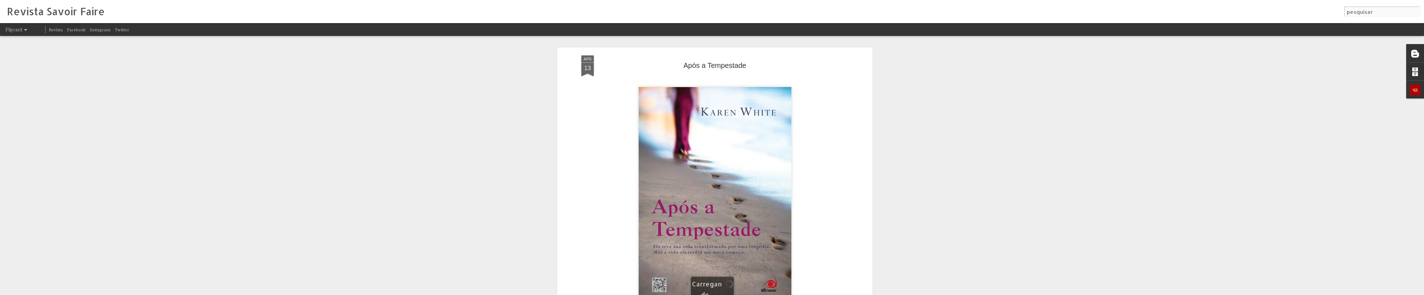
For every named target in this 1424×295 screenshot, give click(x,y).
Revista (56, 29)
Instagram (100, 29)
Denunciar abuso (800, 291)
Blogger (777, 291)
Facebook (76, 29)
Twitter (122, 29)
